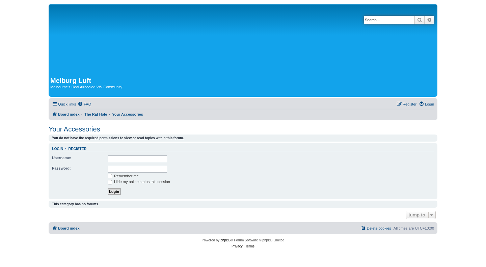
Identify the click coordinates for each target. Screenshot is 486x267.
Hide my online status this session (139, 182)
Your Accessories (74, 129)
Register (78, 149)
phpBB (225, 240)
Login (57, 149)
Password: (61, 168)
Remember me (123, 176)
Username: (61, 158)
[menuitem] (84, 104)
